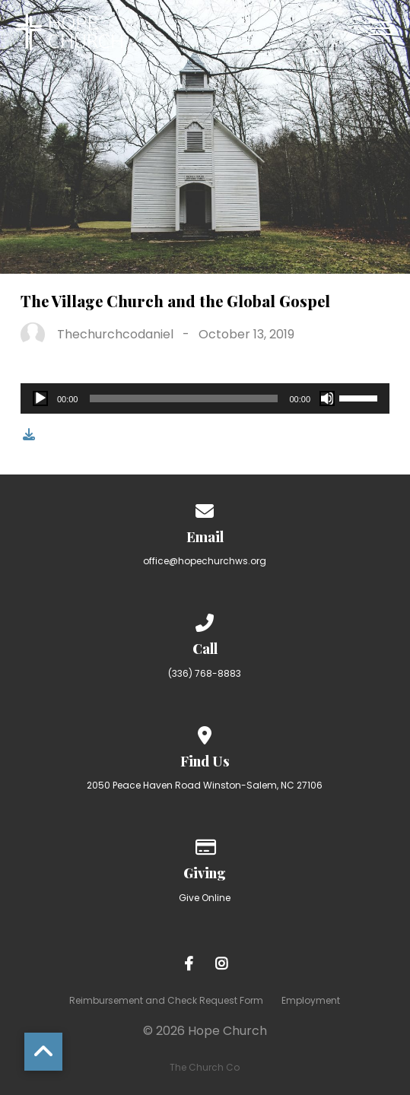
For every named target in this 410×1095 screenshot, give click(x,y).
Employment (310, 1000)
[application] (205, 398)
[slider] (183, 398)
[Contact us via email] (205, 508)
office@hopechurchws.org (204, 560)
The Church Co (205, 1067)
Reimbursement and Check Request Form (166, 1000)
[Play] (40, 398)
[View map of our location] (205, 732)
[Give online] (205, 844)
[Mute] (327, 398)
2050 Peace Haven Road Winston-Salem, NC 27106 (205, 785)
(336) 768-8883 (204, 673)
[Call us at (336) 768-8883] (205, 620)
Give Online (204, 897)
